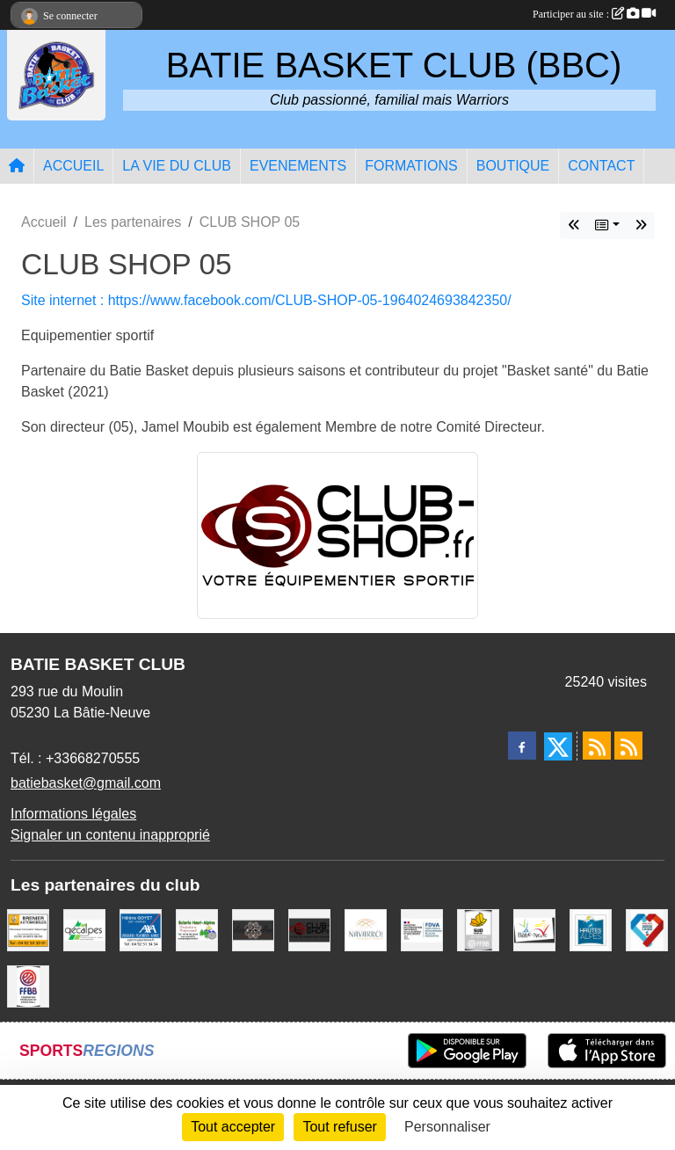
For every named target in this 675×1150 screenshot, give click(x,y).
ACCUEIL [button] (73, 165)
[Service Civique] (647, 928)
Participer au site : (594, 14)
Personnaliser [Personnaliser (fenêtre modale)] (447, 1126)
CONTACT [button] (601, 165)
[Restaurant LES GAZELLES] (253, 928)
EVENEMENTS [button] (298, 165)
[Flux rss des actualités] (597, 745)
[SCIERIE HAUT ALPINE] (197, 928)
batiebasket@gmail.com (86, 782)
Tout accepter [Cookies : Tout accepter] (233, 1126)
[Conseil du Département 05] (591, 928)
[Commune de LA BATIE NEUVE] (534, 928)
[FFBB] (28, 985)
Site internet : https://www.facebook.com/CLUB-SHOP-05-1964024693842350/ (266, 300)
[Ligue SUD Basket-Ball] (478, 928)
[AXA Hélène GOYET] (141, 928)
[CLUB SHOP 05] (309, 928)
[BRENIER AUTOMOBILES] (28, 928)
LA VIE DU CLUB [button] (176, 165)
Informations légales (73, 813)
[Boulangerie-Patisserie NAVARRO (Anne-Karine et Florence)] (366, 928)
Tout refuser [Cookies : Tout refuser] (339, 1126)
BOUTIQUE (513, 165)
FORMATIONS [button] (411, 165)
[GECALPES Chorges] (84, 928)
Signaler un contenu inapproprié (110, 834)
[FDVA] (422, 928)
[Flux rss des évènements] (628, 745)
